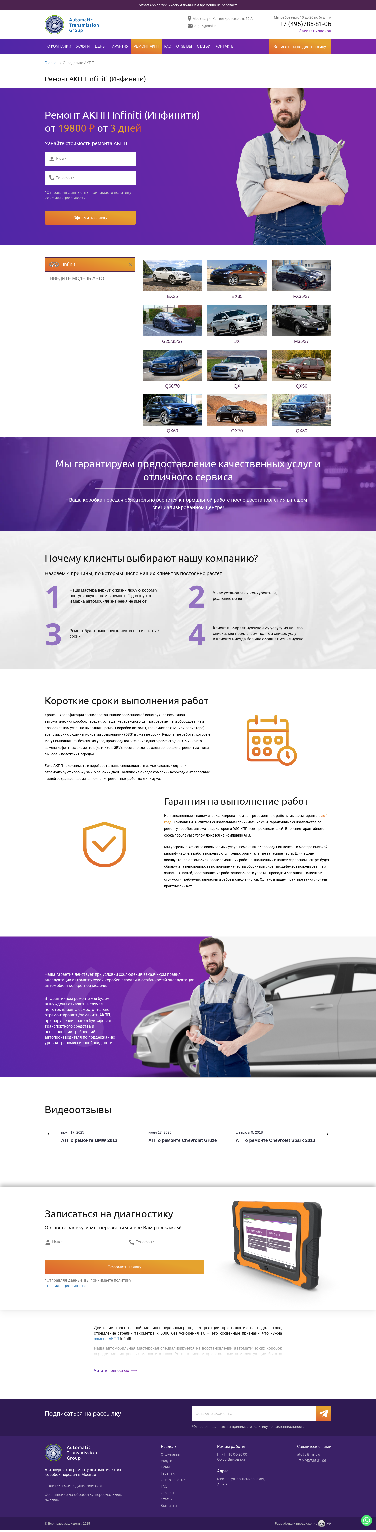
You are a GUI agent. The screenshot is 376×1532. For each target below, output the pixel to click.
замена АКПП (106, 1339)
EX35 (237, 297)
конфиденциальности (65, 198)
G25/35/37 (172, 342)
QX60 (172, 431)
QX (237, 387)
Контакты (224, 46)
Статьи (203, 46)
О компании (59, 46)
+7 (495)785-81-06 (303, 24)
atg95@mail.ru (206, 26)
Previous (48, 1135)
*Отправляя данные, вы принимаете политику (88, 196)
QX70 (237, 431)
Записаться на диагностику (300, 46)
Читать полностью (111, 1371)
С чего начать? (173, 1481)
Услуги (83, 46)
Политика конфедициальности (73, 1487)
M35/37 (301, 342)
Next (327, 1135)
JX (237, 342)
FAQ (167, 46)
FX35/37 (301, 297)
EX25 (172, 297)
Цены (100, 46)
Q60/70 (172, 387)
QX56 (301, 387)
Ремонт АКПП (146, 46)
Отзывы (184, 46)
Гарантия (119, 46)
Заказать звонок (315, 31)
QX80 (301, 431)
